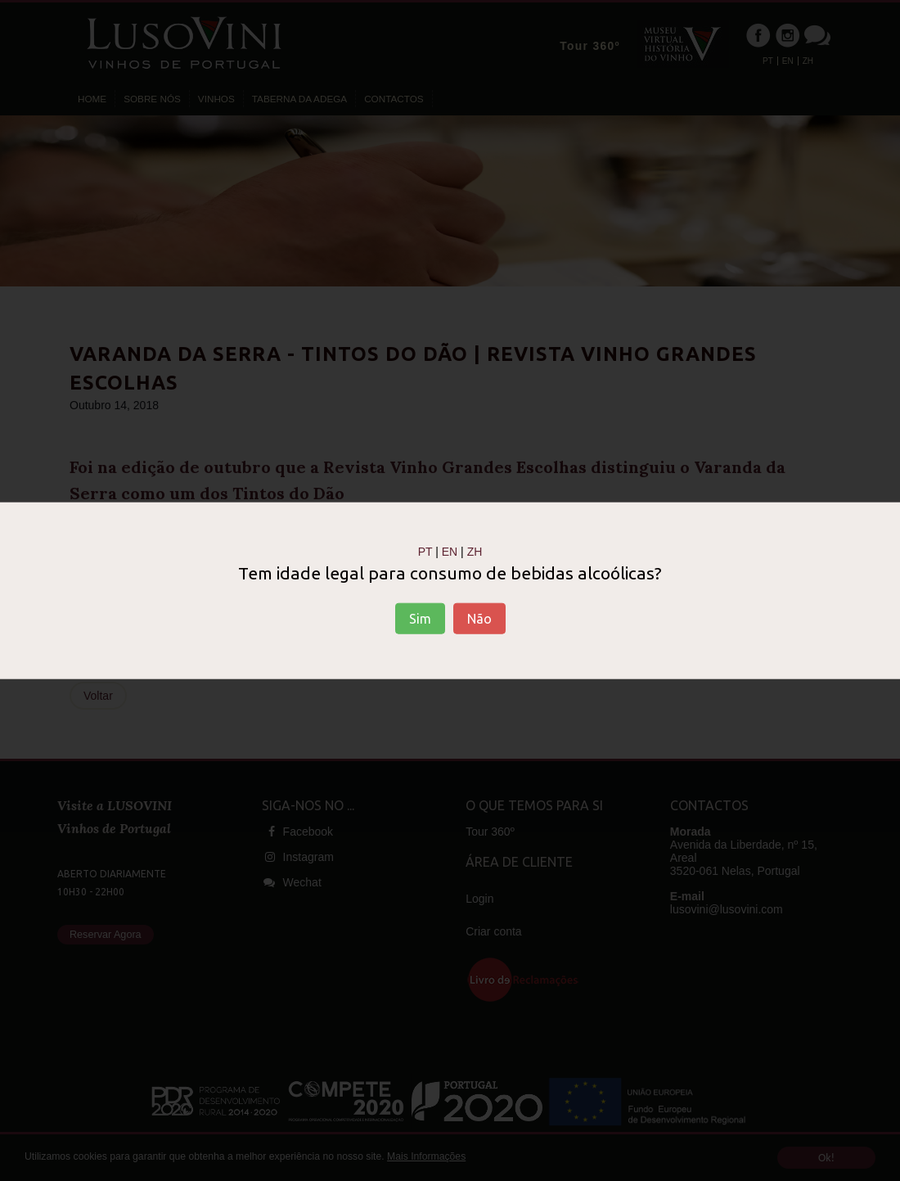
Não (479, 618)
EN (449, 550)
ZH (475, 550)
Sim (420, 618)
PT (425, 550)
